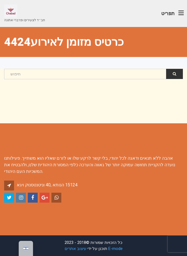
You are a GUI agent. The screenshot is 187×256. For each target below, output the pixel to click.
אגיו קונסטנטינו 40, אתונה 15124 (47, 184)
